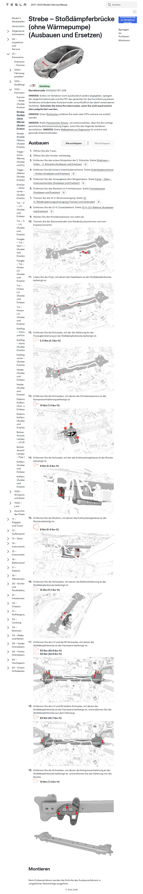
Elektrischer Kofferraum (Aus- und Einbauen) (23, 404)
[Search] (121, 4)
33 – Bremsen (17, 629)
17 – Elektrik (16, 569)
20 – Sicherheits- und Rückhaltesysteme (22, 587)
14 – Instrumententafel (21, 545)
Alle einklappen (102, 143)
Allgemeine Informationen (19, 33)
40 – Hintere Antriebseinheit (20, 653)
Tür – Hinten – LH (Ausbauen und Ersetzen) (22, 315)
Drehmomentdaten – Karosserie (24, 63)
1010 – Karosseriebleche (23, 91)
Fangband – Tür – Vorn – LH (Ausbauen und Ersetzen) (22, 247)
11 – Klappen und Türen (17, 522)
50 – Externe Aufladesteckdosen (22, 669)
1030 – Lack (18, 504)
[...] (85, 164)
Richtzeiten (52, 114)
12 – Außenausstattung (22, 532)
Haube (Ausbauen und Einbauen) (22, 374)
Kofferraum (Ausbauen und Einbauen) (23, 466)
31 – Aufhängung (18, 613)
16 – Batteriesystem (20, 561)
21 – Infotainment (19, 597)
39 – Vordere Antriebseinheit (20, 645)
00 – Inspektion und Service (17, 44)
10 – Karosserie (18, 55)
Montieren (123, 40)
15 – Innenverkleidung (21, 553)
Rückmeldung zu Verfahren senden (127, 19)
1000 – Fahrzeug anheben (19, 73)
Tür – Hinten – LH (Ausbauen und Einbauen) (22, 294)
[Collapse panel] (134, 11)
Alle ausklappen (74, 143)
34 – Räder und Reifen (18, 637)
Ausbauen (123, 36)
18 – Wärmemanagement (22, 577)
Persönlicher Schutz (57, 122)
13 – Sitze (17, 538)
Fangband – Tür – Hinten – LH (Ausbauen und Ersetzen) (22, 270)
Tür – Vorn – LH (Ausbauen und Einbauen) (22, 209)
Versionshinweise (21, 26)
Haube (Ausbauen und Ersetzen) (22, 389)
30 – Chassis (16, 605)
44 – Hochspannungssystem (24, 661)
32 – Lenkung (16, 621)
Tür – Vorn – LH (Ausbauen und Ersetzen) (22, 228)
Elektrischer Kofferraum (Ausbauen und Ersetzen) (23, 421)
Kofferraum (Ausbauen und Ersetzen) (23, 481)
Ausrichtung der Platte (21, 513)
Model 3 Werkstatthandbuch (22, 20)
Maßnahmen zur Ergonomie (75, 129)
